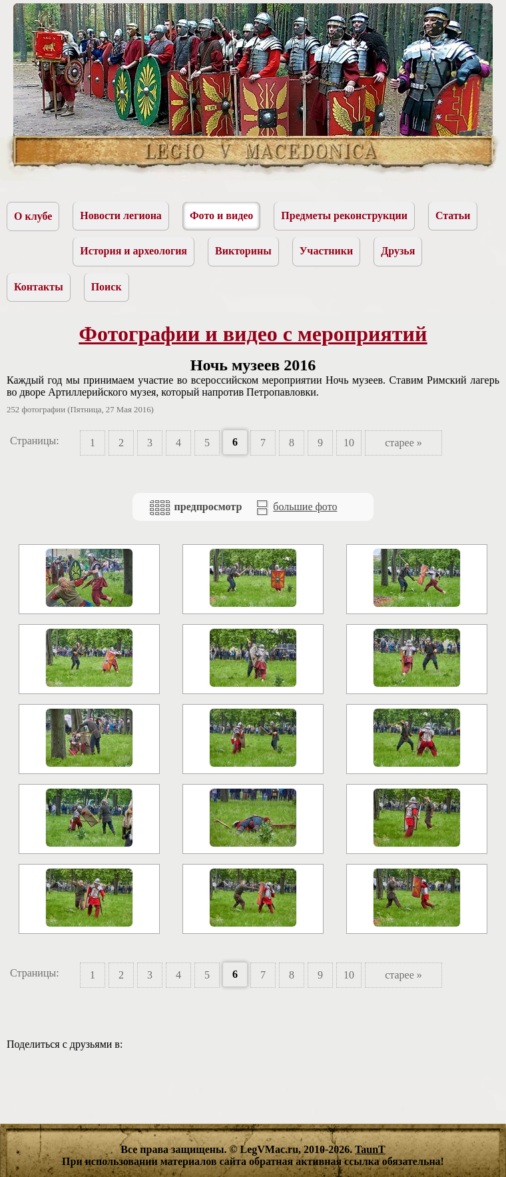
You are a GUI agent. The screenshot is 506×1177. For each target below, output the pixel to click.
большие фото (296, 508)
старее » (403, 442)
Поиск (106, 286)
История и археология (133, 250)
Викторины (243, 250)
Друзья (398, 250)
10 (349, 442)
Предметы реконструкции (344, 215)
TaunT (370, 1149)
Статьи (453, 215)
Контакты (38, 286)
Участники (327, 250)
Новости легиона (121, 215)
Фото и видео (221, 215)
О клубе (33, 216)
